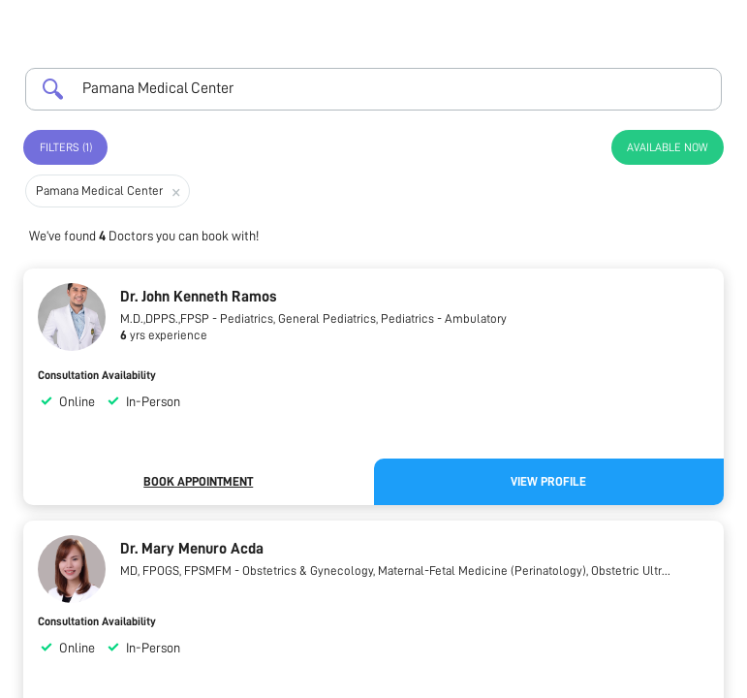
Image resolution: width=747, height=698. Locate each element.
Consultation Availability (97, 375)
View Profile (548, 481)
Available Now (667, 147)
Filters (66, 147)
